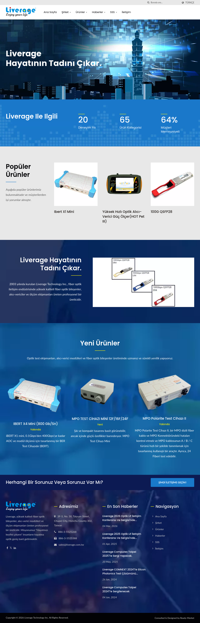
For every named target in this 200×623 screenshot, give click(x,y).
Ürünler (81, 12)
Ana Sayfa (50, 12)
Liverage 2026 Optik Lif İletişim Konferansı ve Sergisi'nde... (121, 518)
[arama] (148, 2)
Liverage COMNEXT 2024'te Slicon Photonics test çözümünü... (124, 571)
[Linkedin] (15, 548)
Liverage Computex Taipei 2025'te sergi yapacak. (119, 554)
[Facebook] (7, 548)
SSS (113, 12)
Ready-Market (187, 618)
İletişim (126, 12)
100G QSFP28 (161, 211)
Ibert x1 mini (64, 211)
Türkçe (189, 2)
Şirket (66, 12)
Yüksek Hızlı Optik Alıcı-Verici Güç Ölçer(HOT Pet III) (123, 216)
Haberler (98, 12)
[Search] (165, 2)
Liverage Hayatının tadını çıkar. (50, 264)
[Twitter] (11, 548)
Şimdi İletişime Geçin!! (172, 482)
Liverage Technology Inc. (36, 617)
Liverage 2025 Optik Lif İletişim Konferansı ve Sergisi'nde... (121, 536)
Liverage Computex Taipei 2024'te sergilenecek (119, 589)
